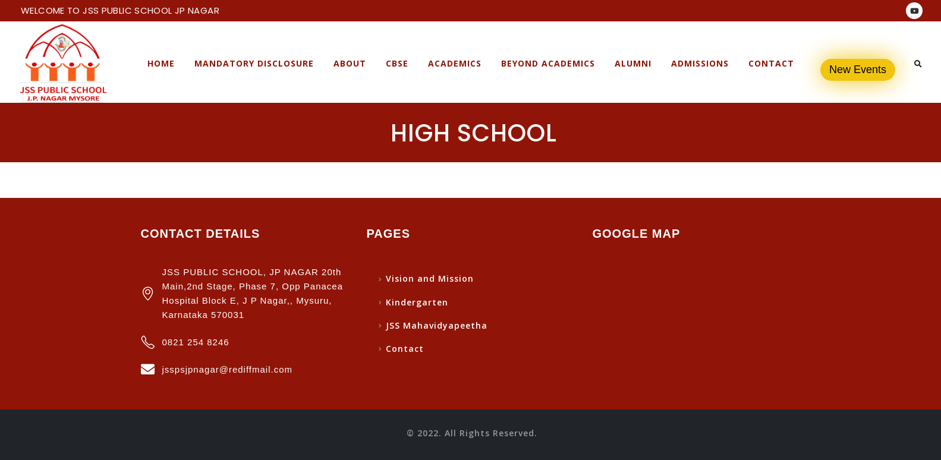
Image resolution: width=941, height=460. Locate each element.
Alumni (633, 63)
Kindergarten (417, 302)
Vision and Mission (430, 278)
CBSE (397, 63)
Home (161, 63)
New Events (857, 69)
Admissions (700, 63)
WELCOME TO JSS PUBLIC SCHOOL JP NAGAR (120, 10)
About (349, 63)
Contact (771, 63)
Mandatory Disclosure (254, 63)
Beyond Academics (548, 63)
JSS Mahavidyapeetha (436, 325)
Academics (454, 63)
